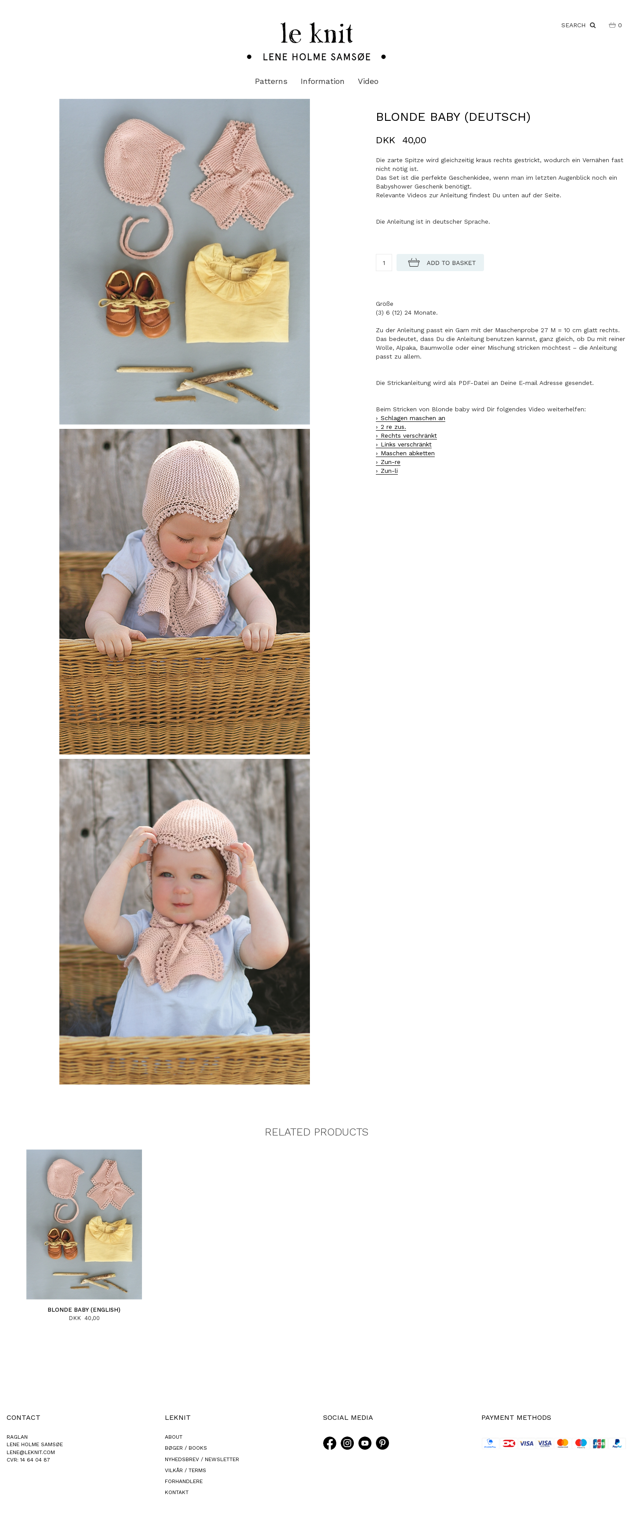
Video (368, 81)
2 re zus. (393, 426)
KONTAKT (177, 1492)
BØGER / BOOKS (186, 1448)
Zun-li (389, 470)
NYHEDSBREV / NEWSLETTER (202, 1459)
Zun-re (390, 461)
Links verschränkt (406, 444)
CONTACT (23, 1417)
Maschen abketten (408, 453)
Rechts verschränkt (409, 435)
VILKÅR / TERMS (185, 1470)
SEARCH (578, 25)
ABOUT (173, 1437)
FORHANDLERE (184, 1481)
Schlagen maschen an (413, 417)
